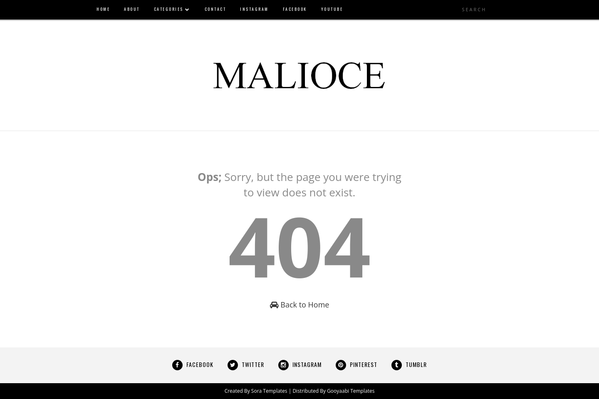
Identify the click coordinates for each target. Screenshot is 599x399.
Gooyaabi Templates (350, 390)
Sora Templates (269, 390)
